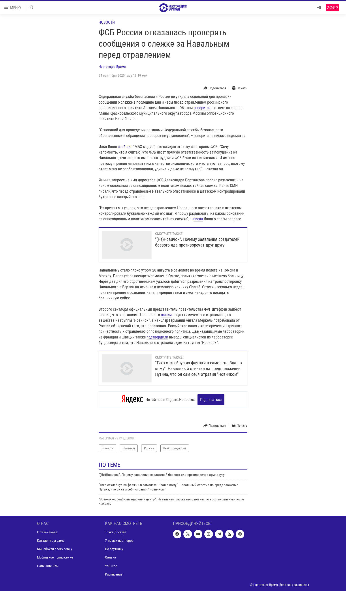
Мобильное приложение (55, 557)
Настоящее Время (112, 67)
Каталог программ (50, 540)
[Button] (214, 88)
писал (198, 219)
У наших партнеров (119, 540)
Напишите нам (47, 566)
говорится (202, 107)
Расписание (113, 574)
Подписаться (211, 399)
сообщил (125, 146)
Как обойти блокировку (54, 549)
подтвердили (157, 337)
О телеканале (47, 532)
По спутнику (114, 549)
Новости (107, 22)
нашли (166, 314)
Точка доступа (115, 532)
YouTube (111, 566)
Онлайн (110, 557)
